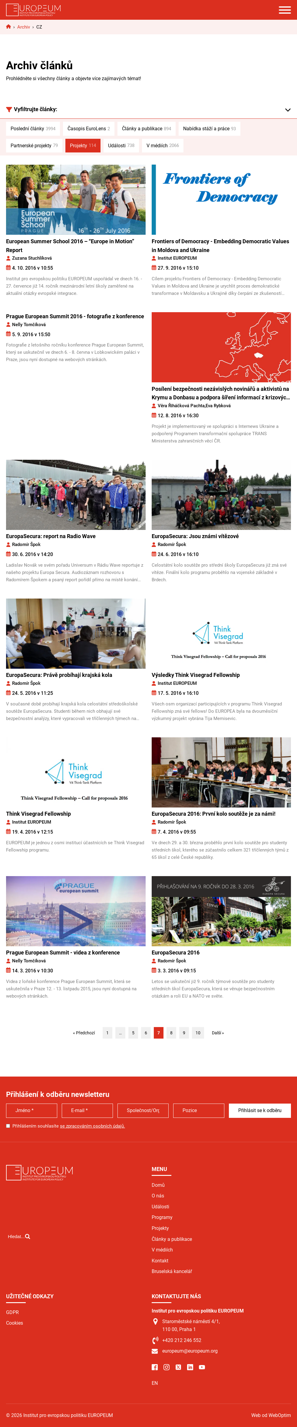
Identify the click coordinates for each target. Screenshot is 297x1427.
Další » (218, 1032)
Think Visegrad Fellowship (38, 814)
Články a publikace (146, 128)
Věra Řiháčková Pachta (181, 405)
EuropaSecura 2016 (176, 952)
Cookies (14, 1323)
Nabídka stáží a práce (209, 128)
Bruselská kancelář (172, 1271)
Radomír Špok (26, 544)
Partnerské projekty (34, 145)
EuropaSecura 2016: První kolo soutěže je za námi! (214, 814)
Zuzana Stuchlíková (32, 258)
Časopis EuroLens (89, 128)
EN (155, 1383)
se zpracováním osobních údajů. (92, 1126)
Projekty (83, 145)
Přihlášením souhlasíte (68, 1126)
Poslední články (33, 128)
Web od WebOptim (271, 1415)
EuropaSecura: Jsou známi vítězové (195, 536)
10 (198, 1032)
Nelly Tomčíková (29, 324)
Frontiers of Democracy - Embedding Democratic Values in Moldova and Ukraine (220, 245)
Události (121, 145)
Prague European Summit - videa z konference (63, 952)
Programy (162, 1217)
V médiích (163, 145)
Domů (158, 1185)
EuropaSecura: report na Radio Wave (51, 536)
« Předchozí (84, 1032)
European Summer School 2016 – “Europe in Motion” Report (70, 245)
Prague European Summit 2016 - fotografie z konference (75, 316)
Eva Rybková (218, 405)
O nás (158, 1196)
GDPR (12, 1312)
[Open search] (19, 1262)
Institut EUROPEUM (177, 258)
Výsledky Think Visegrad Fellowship (196, 675)
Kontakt (160, 1261)
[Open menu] (285, 10)
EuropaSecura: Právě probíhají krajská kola (59, 675)
